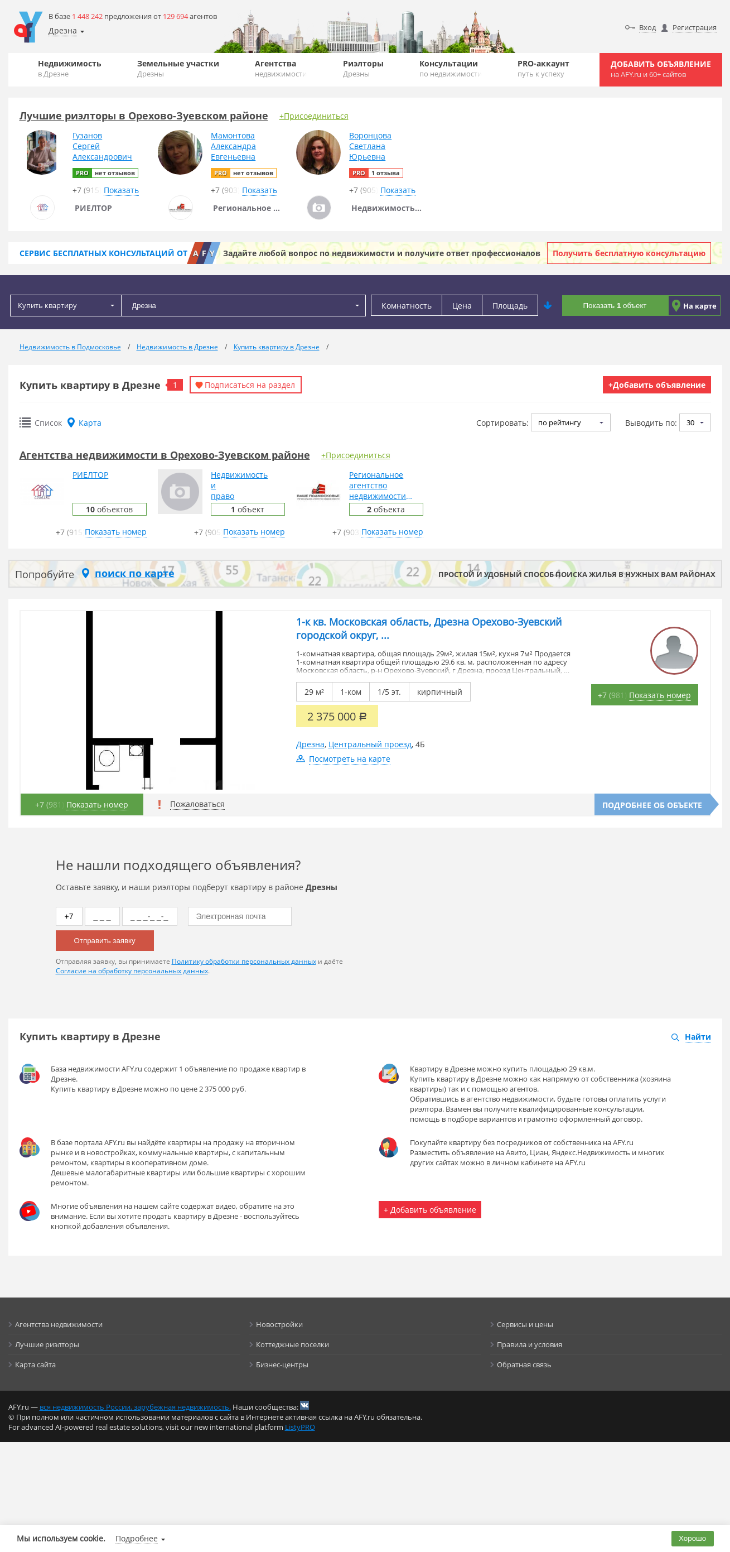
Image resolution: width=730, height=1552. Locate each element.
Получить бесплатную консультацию (629, 253)
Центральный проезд (370, 744)
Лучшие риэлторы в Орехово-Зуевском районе (144, 115)
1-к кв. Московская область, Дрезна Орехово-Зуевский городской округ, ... (429, 628)
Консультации (450, 68)
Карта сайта (35, 1364)
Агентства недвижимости (59, 1324)
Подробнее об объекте (652, 805)
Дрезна (310, 744)
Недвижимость (69, 68)
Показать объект (615, 305)
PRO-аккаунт (543, 68)
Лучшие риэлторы (47, 1344)
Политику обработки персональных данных (244, 961)
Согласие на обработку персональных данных (132, 971)
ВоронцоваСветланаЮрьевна (370, 146)
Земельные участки (178, 68)
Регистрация (695, 27)
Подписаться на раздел (250, 384)
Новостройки (279, 1324)
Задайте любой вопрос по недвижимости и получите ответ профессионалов (381, 253)
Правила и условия (529, 1344)
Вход (647, 27)
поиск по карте (135, 573)
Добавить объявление (661, 69)
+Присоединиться (314, 115)
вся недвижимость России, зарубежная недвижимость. (135, 1407)
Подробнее (136, 1538)
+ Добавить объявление (430, 1209)
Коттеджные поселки (292, 1344)
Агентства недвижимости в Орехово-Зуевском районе (165, 455)
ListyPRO (300, 1427)
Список (48, 422)
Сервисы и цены (525, 1324)
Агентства (281, 68)
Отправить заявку (105, 940)
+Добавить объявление (656, 384)
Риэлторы (363, 68)
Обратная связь (524, 1364)
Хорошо (692, 1538)
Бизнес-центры (282, 1364)
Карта (90, 422)
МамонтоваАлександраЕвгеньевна (233, 146)
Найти (698, 1036)
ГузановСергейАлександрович (102, 146)
